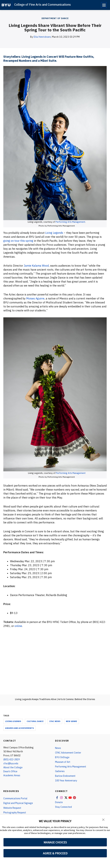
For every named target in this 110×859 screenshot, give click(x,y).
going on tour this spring (18, 240)
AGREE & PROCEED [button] (55, 853)
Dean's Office (10, 771)
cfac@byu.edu (10, 763)
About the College (13, 767)
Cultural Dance (35, 721)
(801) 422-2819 (11, 759)
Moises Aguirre (35, 298)
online (18, 626)
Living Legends (54, 232)
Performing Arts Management (70, 221)
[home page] (6, 5)
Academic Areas (11, 775)
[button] (103, 819)
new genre (71, 721)
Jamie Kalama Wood (36, 265)
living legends (13, 721)
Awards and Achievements (19, 728)
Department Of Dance (55, 18)
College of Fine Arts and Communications (42, 4)
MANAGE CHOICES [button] (55, 842)
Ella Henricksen (42, 36)
